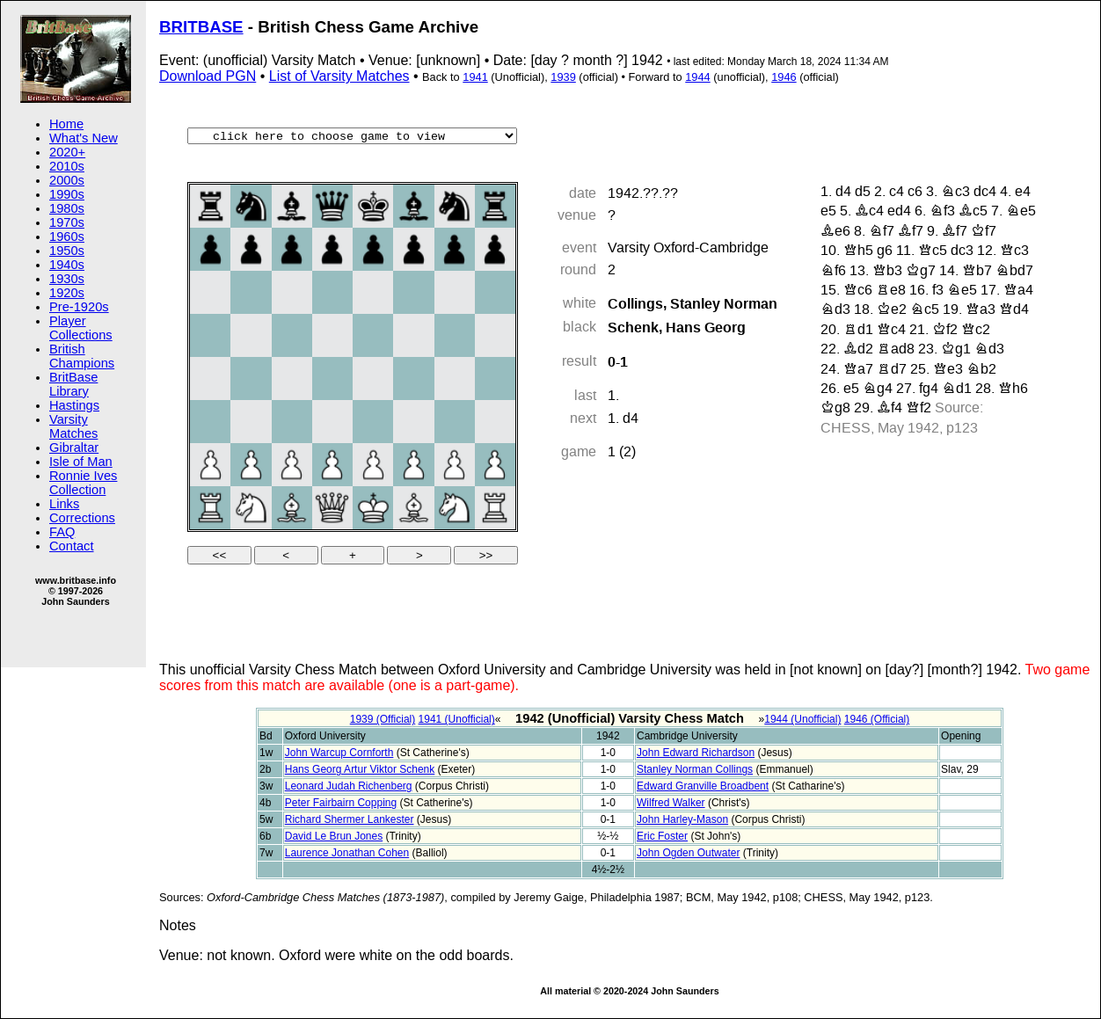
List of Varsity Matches (339, 76)
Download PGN (207, 76)
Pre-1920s (79, 307)
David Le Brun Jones (334, 836)
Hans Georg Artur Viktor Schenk (360, 769)
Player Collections (81, 328)
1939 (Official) (382, 719)
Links (64, 504)
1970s (66, 222)
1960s (66, 236)
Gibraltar (73, 447)
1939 (562, 77)
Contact (71, 546)
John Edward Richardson (696, 752)
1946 (783, 77)
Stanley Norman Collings (695, 769)
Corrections (82, 518)
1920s (66, 293)
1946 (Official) (876, 719)
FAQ (62, 532)
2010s (66, 166)
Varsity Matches (73, 426)
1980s (66, 208)
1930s (66, 279)
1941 (475, 77)
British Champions (81, 356)
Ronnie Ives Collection (83, 483)
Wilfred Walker (671, 803)
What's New (83, 138)
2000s (66, 180)
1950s (66, 251)
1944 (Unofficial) (802, 719)
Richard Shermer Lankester (349, 819)
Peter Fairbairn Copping (341, 803)
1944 (697, 77)
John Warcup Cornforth (339, 752)
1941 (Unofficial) (457, 719)
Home (66, 124)
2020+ (67, 152)
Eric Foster (662, 836)
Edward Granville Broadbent (703, 786)
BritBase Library (73, 384)
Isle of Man (81, 462)
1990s (66, 194)
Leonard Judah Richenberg (348, 786)
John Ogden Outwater (688, 853)
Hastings (74, 405)
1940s (66, 265)
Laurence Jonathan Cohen (347, 853)
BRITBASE (201, 27)
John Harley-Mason (682, 819)
